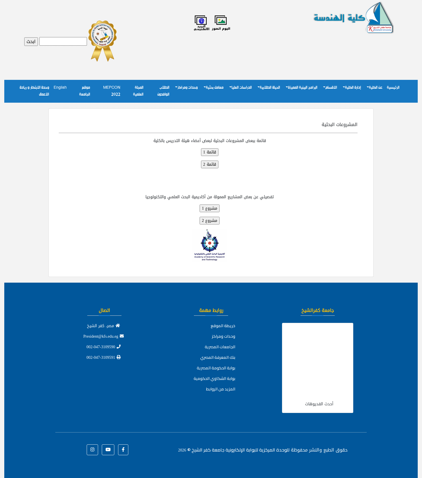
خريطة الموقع (223, 325)
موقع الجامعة (84, 91)
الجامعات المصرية (220, 347)
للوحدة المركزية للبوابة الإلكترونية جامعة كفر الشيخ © (233, 449)
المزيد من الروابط (220, 389)
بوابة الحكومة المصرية (216, 368)
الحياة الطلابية (270, 87)
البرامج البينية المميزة (302, 87)
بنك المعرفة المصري (217, 357)
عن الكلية (375, 87)
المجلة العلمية (138, 91)
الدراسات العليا (242, 87)
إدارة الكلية (353, 87)
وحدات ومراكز (187, 87)
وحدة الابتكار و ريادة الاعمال (34, 91)
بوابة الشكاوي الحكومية (214, 378)
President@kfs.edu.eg (103, 336)
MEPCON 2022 (111, 91)
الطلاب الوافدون (163, 91)
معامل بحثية (215, 87)
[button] (123, 449)
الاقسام (331, 87)
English (60, 87)
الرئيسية (393, 87)
